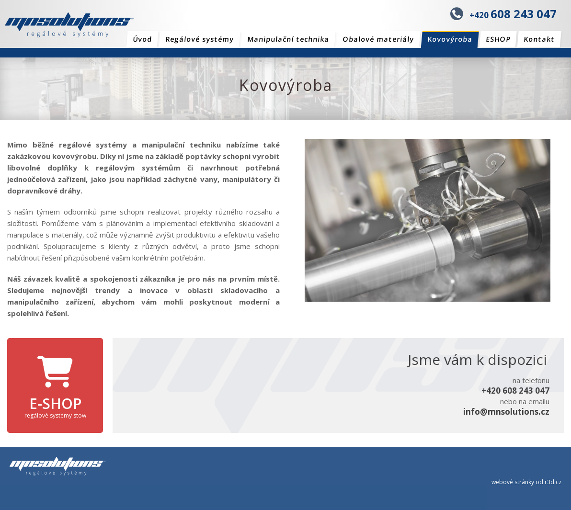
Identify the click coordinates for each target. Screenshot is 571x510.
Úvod (142, 39)
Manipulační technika (288, 39)
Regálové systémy (199, 39)
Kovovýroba (450, 39)
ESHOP (498, 39)
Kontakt (539, 39)
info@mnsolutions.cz (506, 411)
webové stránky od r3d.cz (526, 482)
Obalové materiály (378, 39)
